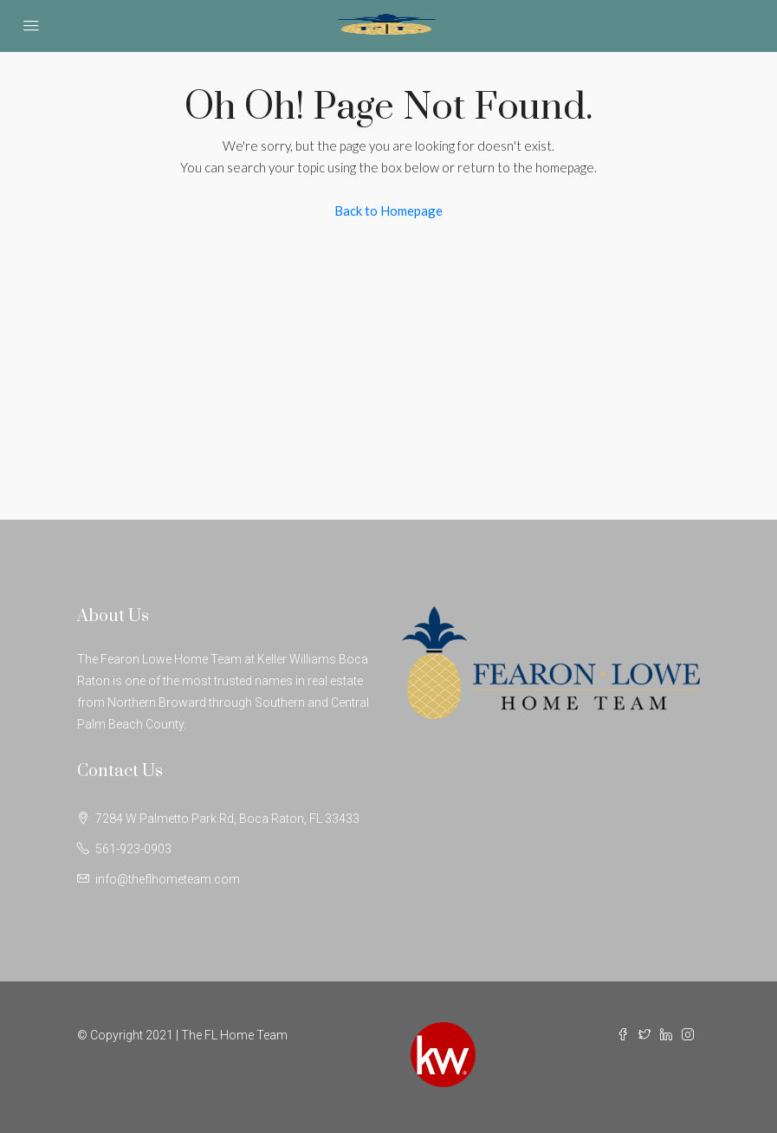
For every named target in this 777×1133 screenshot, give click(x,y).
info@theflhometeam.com (167, 879)
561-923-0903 (133, 849)
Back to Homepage (388, 210)
